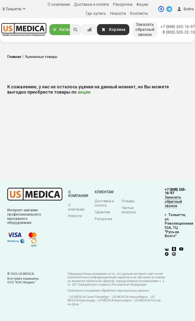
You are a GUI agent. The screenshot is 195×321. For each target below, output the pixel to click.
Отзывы (128, 201)
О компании (59, 4)
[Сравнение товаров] (89, 29)
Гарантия (102, 212)
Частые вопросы (129, 210)
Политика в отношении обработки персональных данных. (108, 290)
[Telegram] (169, 9)
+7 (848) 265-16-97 (177, 26)
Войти (185, 9)
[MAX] (161, 9)
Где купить (96, 13)
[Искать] (75, 29)
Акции (142, 4)
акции (84, 92)
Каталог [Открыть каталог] (63, 29)
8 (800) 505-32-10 (179, 32)
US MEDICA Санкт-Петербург (89, 297)
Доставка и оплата (91, 4)
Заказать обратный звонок (144, 29)
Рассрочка (122, 4)
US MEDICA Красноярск (114, 300)
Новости (118, 13)
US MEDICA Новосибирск (130, 297)
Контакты (139, 13)
